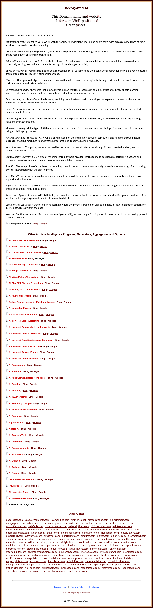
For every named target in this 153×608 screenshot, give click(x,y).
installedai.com (56, 561)
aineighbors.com (50, 542)
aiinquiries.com (92, 539)
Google (43, 223)
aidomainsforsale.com (18, 532)
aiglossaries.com (78, 571)
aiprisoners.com (51, 567)
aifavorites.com (33, 535)
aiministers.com (14, 542)
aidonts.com (38, 532)
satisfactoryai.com (57, 571)
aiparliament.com (57, 564)
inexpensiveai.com (69, 551)
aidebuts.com (76, 523)
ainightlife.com (69, 542)
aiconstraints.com (127, 555)
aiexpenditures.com (100, 558)
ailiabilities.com (75, 561)
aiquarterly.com (59, 548)
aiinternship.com (111, 539)
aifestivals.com (52, 535)
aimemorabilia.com (95, 561)
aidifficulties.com (15, 529)
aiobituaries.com (87, 542)
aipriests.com (116, 545)
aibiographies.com (16, 523)
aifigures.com (88, 535)
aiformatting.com (137, 535)
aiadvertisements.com (38, 519)
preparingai (12, 567)
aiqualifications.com (38, 548)
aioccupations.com (108, 542)
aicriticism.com (14, 558)
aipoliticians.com (76, 545)
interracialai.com (89, 551)
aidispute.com (73, 529)
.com (20, 567)
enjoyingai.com (118, 548)
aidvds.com (52, 532)
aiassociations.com (98, 519)
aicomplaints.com (58, 523)
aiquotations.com (78, 548)
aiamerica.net (78, 519)
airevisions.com (37, 571)
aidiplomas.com (34, 529)
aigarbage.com (33, 539)
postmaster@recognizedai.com (76, 592)
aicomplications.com (104, 555)
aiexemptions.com (77, 558)
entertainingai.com (16, 551)
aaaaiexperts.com (82, 555)
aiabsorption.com (41, 555)
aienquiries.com (90, 532)
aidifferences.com (122, 526)
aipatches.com (13, 545)
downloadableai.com (54, 558)
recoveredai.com (110, 567)
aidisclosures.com (54, 529)
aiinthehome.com (131, 539)
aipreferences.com (97, 545)
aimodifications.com (119, 561)
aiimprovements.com (70, 539)
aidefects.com (35, 526)
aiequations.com (110, 532)
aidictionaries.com (101, 526)
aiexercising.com (14, 535)
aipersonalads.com (33, 545)
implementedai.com (124, 558)
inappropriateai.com (17, 561)
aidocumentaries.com (95, 529)
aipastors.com (128, 542)
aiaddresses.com (15, 519)
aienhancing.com (70, 532)
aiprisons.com (32, 567)
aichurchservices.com (121, 523)
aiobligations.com (15, 564)
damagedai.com (32, 558)
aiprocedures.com (15, 548)
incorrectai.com (38, 561)
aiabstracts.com (62, 555)
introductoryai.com (110, 551)
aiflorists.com (118, 535)
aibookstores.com (37, 523)
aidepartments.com (56, 526)
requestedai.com (131, 567)
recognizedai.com (90, 567)
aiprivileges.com (134, 545)
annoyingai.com (99, 548)
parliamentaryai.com (80, 564)
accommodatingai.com (18, 555)
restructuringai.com (16, 571)
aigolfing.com (49, 539)
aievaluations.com (130, 532)
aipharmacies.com (55, 545)
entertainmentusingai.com (42, 551)
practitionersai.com (126, 564)
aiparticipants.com (103, 564)
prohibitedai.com (132, 551)
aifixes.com (103, 535)
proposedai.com (70, 567)
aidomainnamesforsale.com (124, 529)
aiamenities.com (60, 519)
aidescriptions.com (78, 526)
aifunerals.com (15, 539)
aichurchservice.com (97, 523)
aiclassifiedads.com (16, 526)
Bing (35, 223)
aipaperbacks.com (36, 564)
